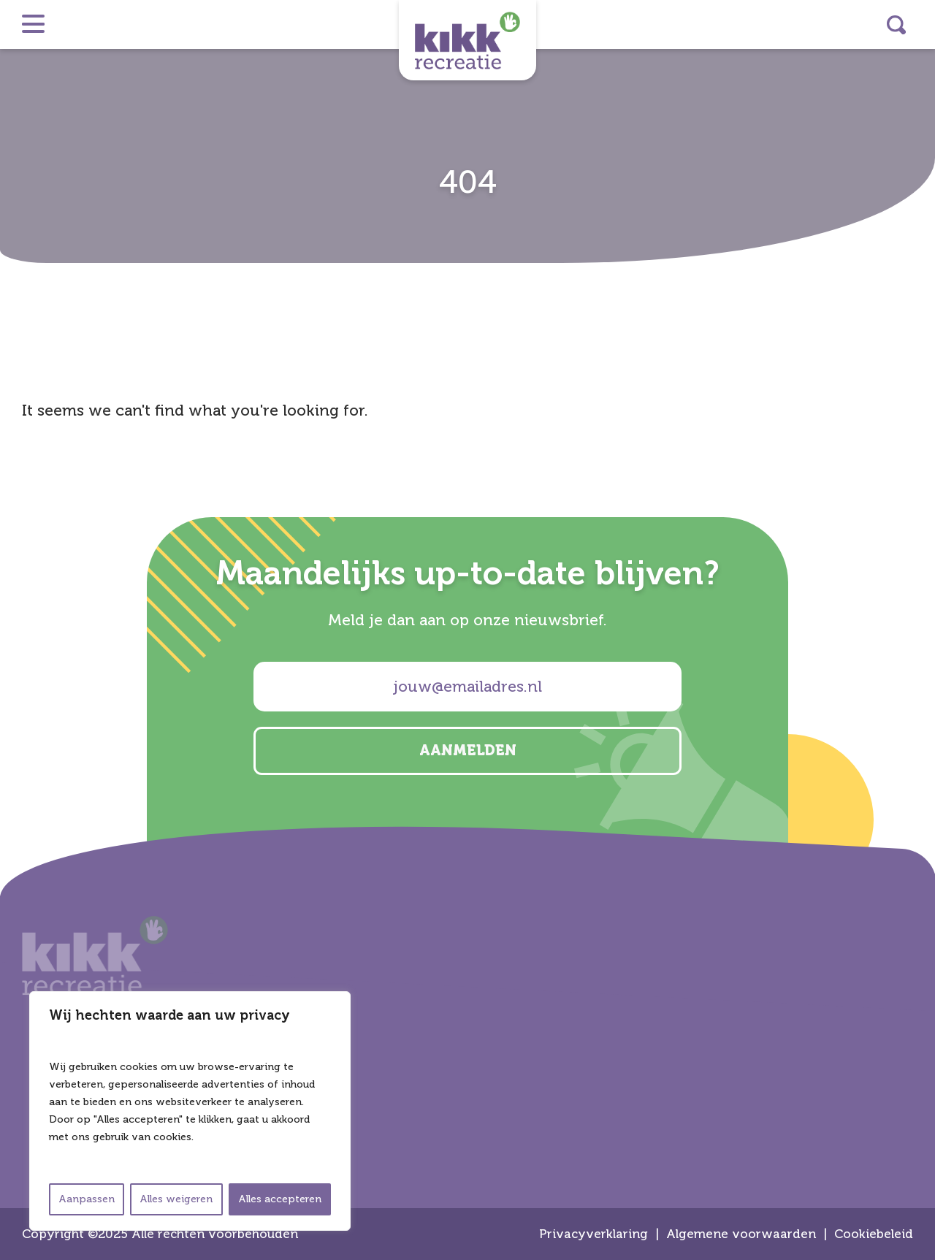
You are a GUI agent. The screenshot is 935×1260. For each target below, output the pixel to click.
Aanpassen (86, 1199)
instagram (917, 571)
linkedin (917, 610)
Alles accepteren (279, 1199)
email (917, 688)
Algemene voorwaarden (741, 1234)
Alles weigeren (176, 1199)
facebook (917, 649)
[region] (190, 1111)
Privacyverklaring (593, 1234)
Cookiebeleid (873, 1234)
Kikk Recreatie (467, 40)
